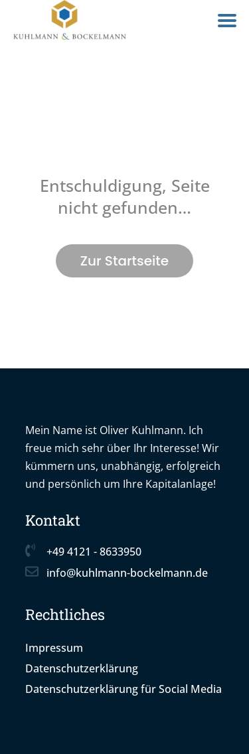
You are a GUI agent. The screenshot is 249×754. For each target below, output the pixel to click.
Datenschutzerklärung (81, 668)
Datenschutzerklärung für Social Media (123, 689)
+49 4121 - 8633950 (93, 551)
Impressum (54, 648)
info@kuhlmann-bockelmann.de (127, 573)
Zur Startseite (124, 261)
